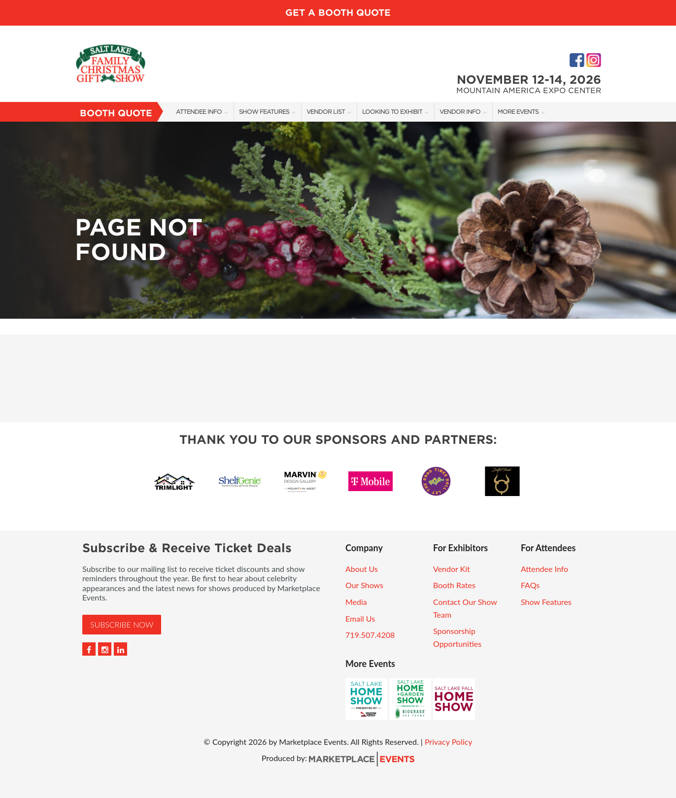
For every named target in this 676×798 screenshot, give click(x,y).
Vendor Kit (451, 568)
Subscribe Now (121, 624)
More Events (518, 111)
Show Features (264, 111)
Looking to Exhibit (392, 111)
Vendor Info (459, 111)
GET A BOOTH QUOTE (338, 12)
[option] (338, 220)
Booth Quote (116, 113)
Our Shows (364, 585)
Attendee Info (199, 111)
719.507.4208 (370, 634)
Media (356, 601)
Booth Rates (454, 585)
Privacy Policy (449, 741)
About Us (361, 568)
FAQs (530, 585)
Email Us (360, 618)
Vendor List (325, 111)
